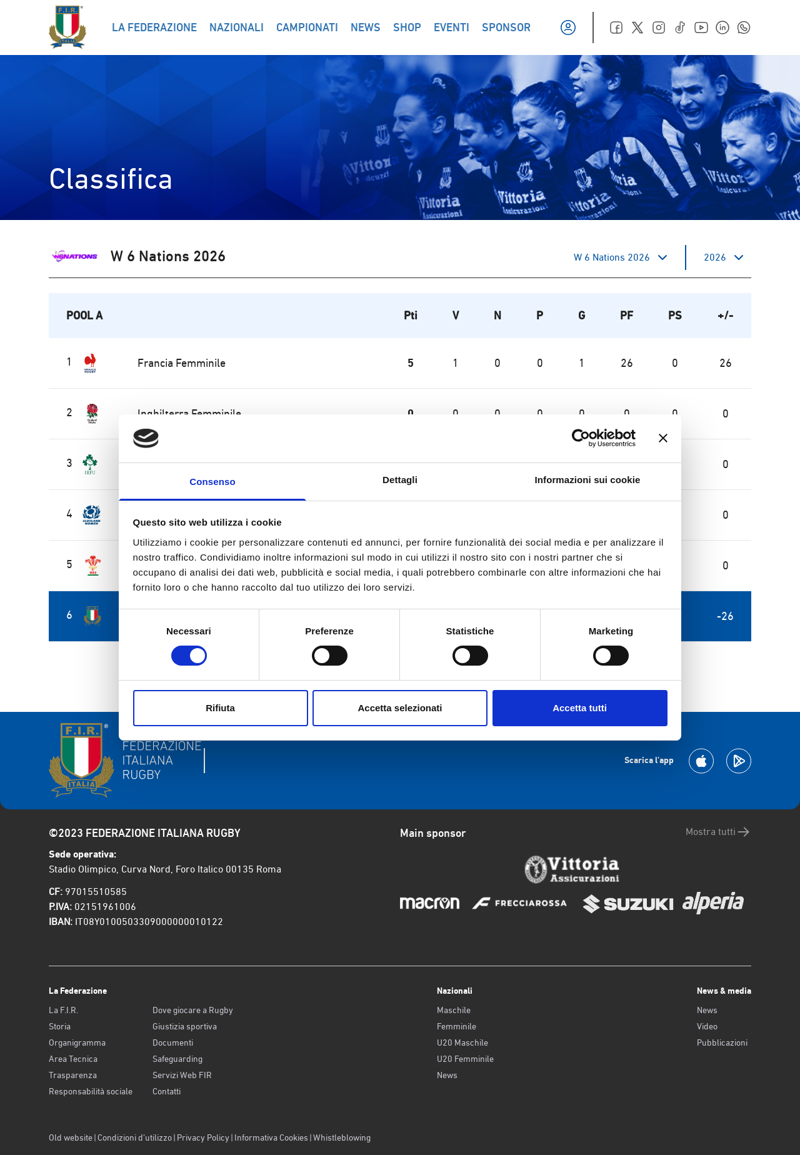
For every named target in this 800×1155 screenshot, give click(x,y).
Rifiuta (220, 707)
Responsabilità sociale (90, 1091)
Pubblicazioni (722, 1043)
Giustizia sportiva (184, 1026)
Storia (60, 1026)
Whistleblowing (342, 1137)
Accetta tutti (579, 707)
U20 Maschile (462, 1043)
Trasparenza (73, 1075)
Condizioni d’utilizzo (135, 1137)
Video (707, 1026)
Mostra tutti (718, 831)
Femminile (456, 1026)
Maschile (454, 1010)
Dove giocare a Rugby (192, 1010)
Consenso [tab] (212, 481)
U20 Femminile (465, 1059)
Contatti (166, 1091)
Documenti (172, 1043)
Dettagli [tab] (400, 479)
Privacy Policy (203, 1137)
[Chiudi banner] (663, 438)
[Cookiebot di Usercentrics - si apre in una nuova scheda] (581, 438)
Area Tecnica (73, 1059)
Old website (70, 1137)
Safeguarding (177, 1059)
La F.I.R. (63, 1010)
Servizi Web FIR (182, 1075)
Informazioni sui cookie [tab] (588, 479)
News (447, 1075)
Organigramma (77, 1043)
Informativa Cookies (271, 1137)
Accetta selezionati (400, 707)
